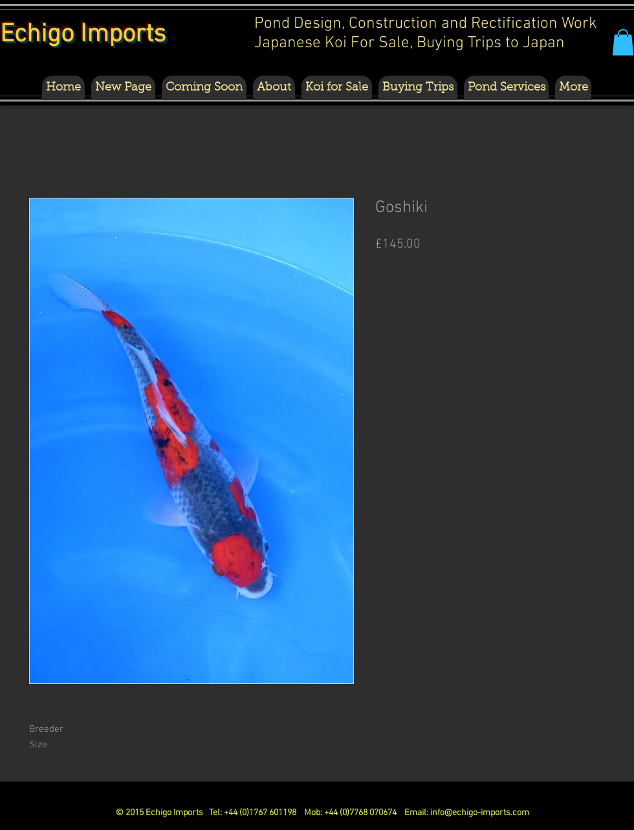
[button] (623, 42)
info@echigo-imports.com (479, 812)
